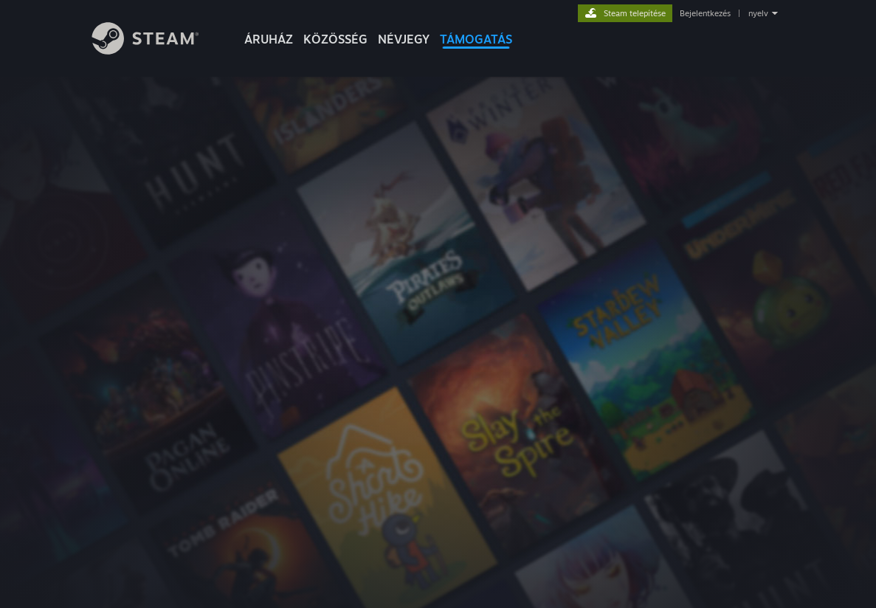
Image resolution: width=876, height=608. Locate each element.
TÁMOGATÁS (476, 39)
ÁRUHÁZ (268, 39)
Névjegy (404, 39)
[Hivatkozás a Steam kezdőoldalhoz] (156, 50)
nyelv (758, 13)
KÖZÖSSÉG (335, 39)
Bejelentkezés (705, 13)
